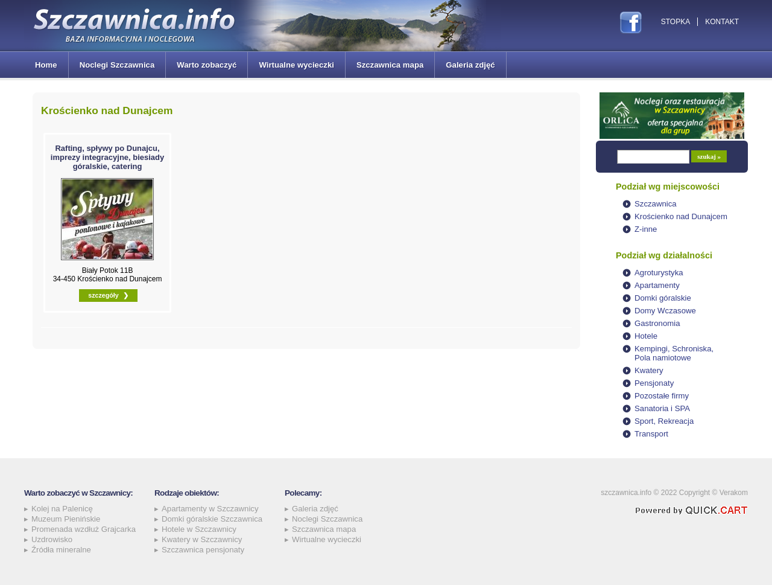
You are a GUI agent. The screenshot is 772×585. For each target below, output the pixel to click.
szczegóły (103, 295)
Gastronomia (657, 323)
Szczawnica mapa (389, 64)
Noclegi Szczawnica (117, 64)
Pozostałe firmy (661, 395)
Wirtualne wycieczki (296, 64)
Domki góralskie (662, 297)
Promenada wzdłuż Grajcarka (83, 529)
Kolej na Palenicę (62, 508)
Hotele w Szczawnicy (199, 529)
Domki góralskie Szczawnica (212, 518)
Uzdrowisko (51, 539)
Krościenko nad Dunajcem (680, 216)
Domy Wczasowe (665, 310)
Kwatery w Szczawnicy (202, 539)
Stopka (675, 22)
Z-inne (645, 229)
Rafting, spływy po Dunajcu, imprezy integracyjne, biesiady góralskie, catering (107, 157)
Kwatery (648, 370)
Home (46, 64)
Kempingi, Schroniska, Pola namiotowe (673, 353)
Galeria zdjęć (470, 64)
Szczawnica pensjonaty (203, 549)
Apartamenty (657, 285)
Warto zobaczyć (206, 64)
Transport (651, 433)
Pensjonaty (654, 383)
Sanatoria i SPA (662, 408)
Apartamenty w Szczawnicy (210, 508)
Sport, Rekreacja (664, 421)
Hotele (645, 335)
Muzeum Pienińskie (65, 518)
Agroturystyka (658, 272)
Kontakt (722, 22)
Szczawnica (655, 203)
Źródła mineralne (61, 549)
